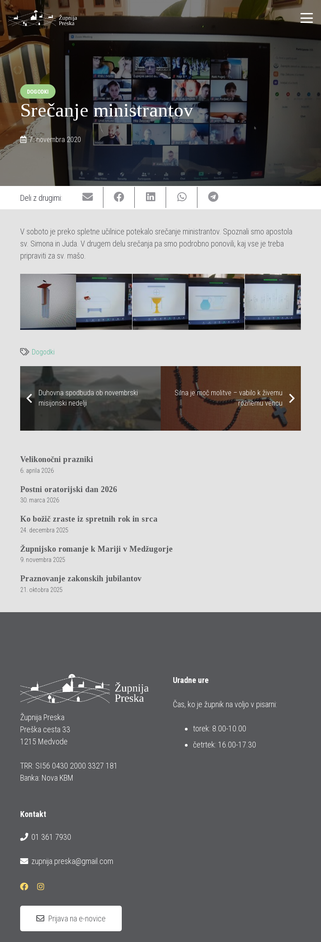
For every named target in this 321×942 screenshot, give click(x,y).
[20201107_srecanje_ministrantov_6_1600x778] (273, 302)
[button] (307, 18)
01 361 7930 (45, 837)
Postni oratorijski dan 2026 (68, 489)
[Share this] (119, 197)
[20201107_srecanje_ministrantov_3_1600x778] (104, 302)
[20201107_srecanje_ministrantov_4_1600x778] (160, 302)
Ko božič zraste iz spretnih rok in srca (89, 518)
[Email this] (87, 197)
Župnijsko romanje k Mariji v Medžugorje (96, 548)
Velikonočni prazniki (56, 459)
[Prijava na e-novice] (71, 919)
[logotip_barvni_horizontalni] (42, 18)
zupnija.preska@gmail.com (66, 861)
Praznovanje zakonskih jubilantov (80, 578)
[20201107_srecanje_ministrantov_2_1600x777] (48, 302)
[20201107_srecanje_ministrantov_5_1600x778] (216, 302)
